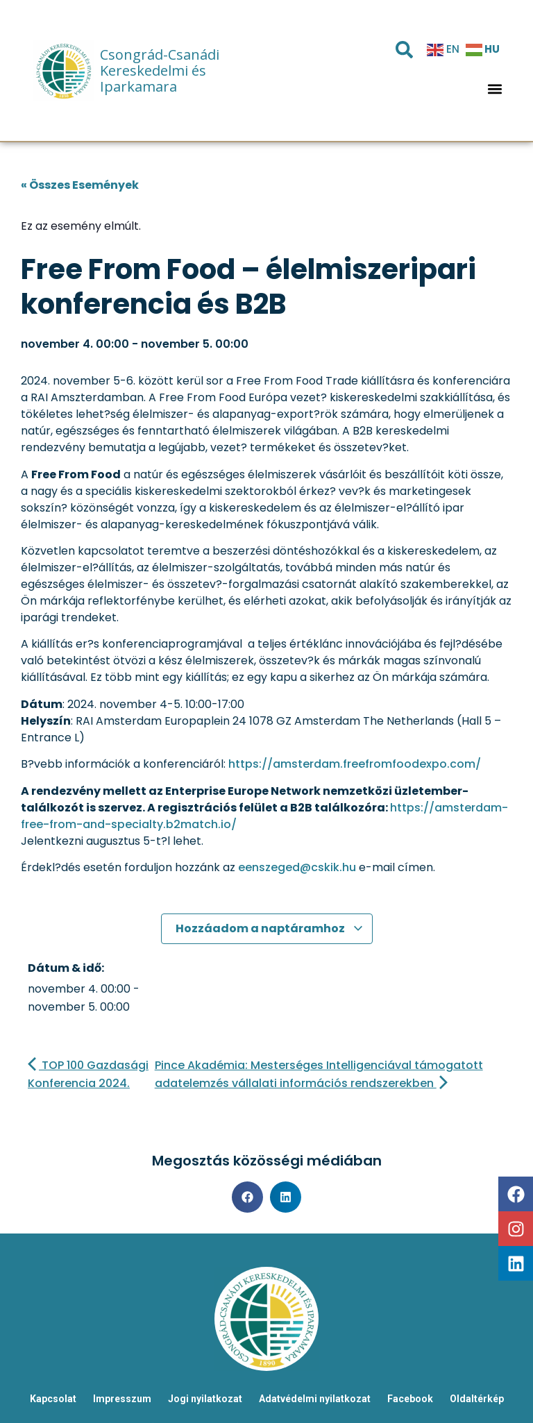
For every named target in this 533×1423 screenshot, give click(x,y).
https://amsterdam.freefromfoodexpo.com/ (354, 764)
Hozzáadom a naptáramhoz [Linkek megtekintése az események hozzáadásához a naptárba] (270, 928)
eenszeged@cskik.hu (297, 867)
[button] (495, 88)
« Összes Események (80, 185)
